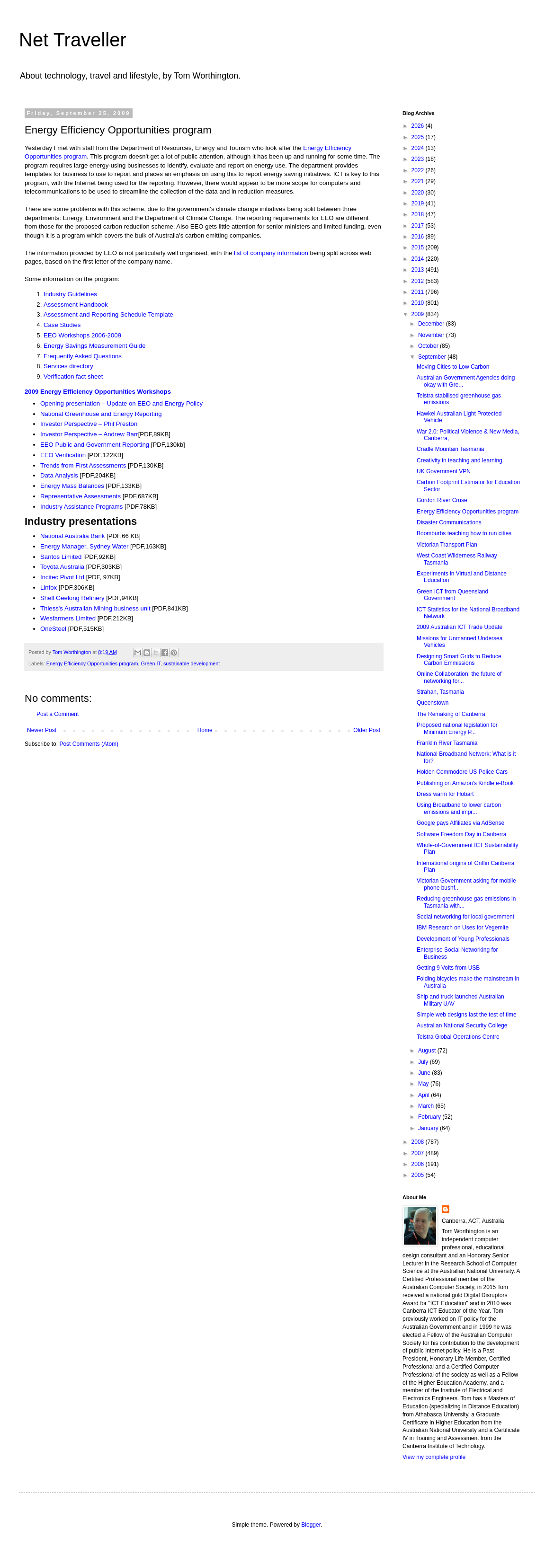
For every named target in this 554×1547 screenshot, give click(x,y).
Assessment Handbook (76, 304)
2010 (418, 303)
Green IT (150, 663)
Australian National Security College (462, 1025)
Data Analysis (60, 475)
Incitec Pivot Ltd (62, 577)
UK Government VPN (444, 471)
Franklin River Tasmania (447, 743)
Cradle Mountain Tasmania (450, 449)
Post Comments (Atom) (88, 744)
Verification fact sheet (73, 376)
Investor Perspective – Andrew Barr (89, 434)
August (428, 1050)
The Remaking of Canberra (451, 714)
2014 (418, 259)
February (430, 1117)
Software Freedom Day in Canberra (461, 834)
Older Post (366, 730)
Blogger (311, 1524)
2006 (418, 1164)
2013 (418, 269)
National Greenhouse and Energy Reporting (101, 413)
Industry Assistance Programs (82, 506)
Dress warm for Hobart (445, 794)
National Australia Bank (73, 535)
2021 (418, 181)
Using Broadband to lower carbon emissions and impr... (459, 808)
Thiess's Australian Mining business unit (95, 608)
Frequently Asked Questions (83, 356)
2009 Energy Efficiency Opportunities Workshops (98, 391)
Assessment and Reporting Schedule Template (108, 314)
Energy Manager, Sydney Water (85, 546)
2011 (418, 292)
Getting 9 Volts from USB (448, 967)
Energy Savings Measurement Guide (95, 345)
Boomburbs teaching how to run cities (464, 533)
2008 (418, 1142)
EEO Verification (64, 455)
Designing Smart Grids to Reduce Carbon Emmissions (459, 659)
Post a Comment (57, 714)
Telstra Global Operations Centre (458, 1037)
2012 (418, 281)
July (424, 1062)
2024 (418, 148)
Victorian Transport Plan (447, 544)
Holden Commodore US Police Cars (462, 772)
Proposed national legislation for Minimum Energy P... (457, 728)
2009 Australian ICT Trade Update (459, 627)
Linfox (48, 587)
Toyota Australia (63, 566)
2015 (418, 247)
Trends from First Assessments (83, 465)
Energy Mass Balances (72, 485)
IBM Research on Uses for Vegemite (463, 927)
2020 (418, 192)
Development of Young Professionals (463, 939)
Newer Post (41, 730)
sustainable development (191, 663)
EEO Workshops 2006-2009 (82, 335)
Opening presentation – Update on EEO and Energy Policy (121, 403)
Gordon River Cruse (442, 500)
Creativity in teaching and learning (459, 460)
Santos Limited (60, 556)
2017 (418, 225)
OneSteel (54, 628)
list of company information (271, 252)
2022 (418, 170)
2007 (418, 1153)
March (427, 1106)
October (429, 346)
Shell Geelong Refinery (73, 597)
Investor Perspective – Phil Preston (88, 423)
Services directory (68, 366)
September (432, 357)
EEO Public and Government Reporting (95, 444)
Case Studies (62, 324)
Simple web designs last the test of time (467, 1014)
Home (205, 730)
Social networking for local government (465, 916)
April (424, 1095)
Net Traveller (72, 39)
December (432, 323)
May (424, 1083)
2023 (418, 159)
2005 (418, 1175)
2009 (418, 314)
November (432, 335)
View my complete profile (433, 1457)
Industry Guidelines (70, 294)
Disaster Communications (449, 522)
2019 (418, 203)
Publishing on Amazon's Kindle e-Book (465, 783)
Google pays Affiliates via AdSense (460, 823)
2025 (418, 137)
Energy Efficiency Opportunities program (92, 663)
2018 (418, 214)
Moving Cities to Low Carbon (453, 366)
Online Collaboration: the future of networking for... (459, 677)
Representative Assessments (81, 496)
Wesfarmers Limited (69, 618)
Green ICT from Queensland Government (452, 594)
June (425, 1073)
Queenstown (432, 702)
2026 (418, 126)
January (429, 1128)
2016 (418, 236)
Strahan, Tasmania (440, 692)
